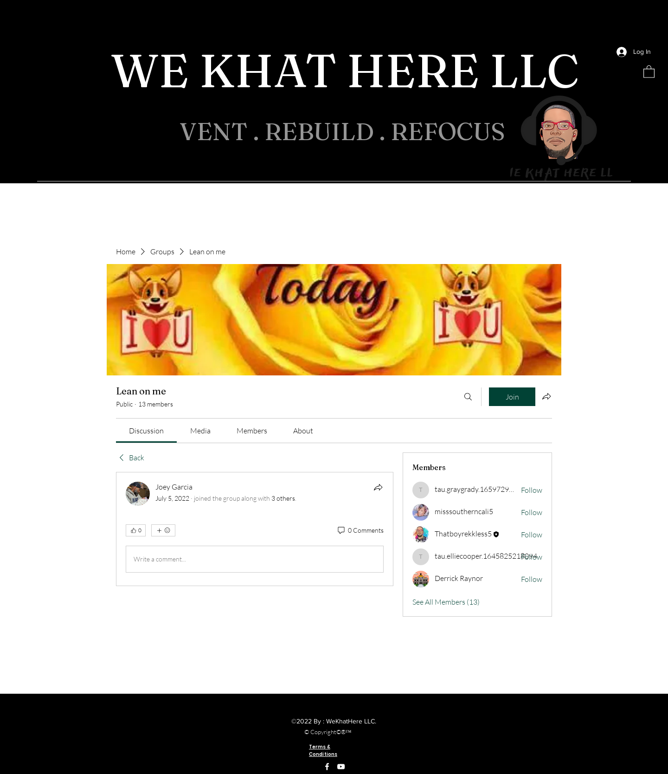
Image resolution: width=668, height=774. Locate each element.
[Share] (378, 487)
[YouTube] (341, 766)
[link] (146, 430)
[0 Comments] (360, 530)
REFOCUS (451, 131)
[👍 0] (136, 530)
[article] (254, 529)
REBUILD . (327, 131)
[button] (649, 71)
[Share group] (546, 396)
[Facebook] (327, 766)
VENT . (222, 131)
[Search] (468, 396)
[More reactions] (163, 530)
